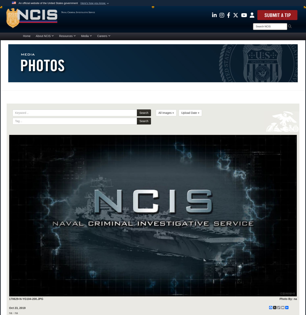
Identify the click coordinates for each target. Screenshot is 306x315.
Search (143, 112)
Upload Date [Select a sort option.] (190, 112)
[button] (95, 3)
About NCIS (45, 36)
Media (86, 36)
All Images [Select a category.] (166, 112)
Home (26, 36)
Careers (103, 36)
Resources (67, 36)
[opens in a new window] (214, 14)
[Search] (270, 26)
